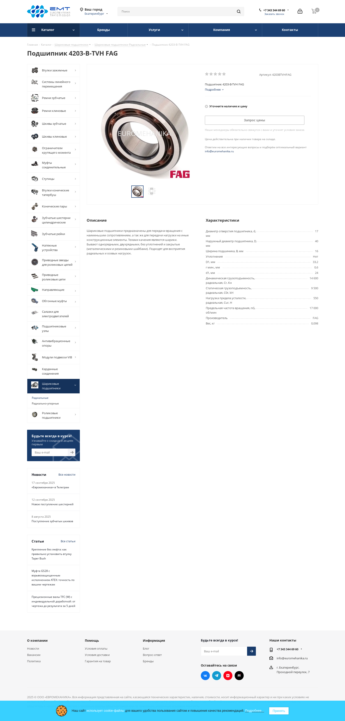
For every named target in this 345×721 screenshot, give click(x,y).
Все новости (66, 474)
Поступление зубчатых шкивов (52, 521)
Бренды (148, 661)
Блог (146, 648)
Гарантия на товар (98, 661)
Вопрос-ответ (152, 655)
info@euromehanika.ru (219, 151)
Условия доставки (97, 655)
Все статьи (68, 541)
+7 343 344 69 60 (274, 10)
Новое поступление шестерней (53, 504)
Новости (33, 648)
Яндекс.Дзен (227, 675)
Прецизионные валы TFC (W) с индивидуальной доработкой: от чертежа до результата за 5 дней (53, 601)
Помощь (92, 640)
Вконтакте (205, 675)
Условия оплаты (96, 648)
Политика (34, 661)
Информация (154, 640)
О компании (37, 640)
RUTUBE (239, 675)
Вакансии (33, 655)
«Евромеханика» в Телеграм (50, 487)
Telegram (216, 675)
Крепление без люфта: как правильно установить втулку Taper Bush (52, 553)
